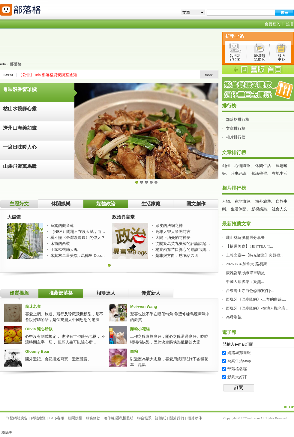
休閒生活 (263, 165)
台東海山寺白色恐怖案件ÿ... (250, 290)
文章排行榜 (235, 128)
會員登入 (272, 24)
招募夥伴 (195, 418)
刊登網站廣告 (17, 418)
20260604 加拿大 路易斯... (248, 264)
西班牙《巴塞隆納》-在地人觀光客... (257, 308)
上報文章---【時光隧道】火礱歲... (255, 255)
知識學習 (259, 173)
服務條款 (93, 418)
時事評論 (238, 173)
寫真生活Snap (239, 360)
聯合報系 (144, 418)
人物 (226, 201)
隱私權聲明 (125, 418)
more (209, 75)
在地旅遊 (242, 201)
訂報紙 (160, 418)
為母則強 (234, 317)
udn (3, 64)
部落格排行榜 (237, 119)
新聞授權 (75, 418)
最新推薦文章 (236, 223)
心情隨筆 (242, 165)
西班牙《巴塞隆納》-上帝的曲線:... (256, 299)
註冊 (290, 24)
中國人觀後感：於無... (245, 281)
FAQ (52, 418)
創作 (226, 165)
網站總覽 (38, 418)
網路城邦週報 (239, 352)
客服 (60, 418)
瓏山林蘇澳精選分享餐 (245, 237)
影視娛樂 (259, 209)
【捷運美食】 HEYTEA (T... (249, 246)
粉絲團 (7, 432)
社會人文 (279, 209)
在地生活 (279, 173)
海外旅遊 (263, 201)
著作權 (109, 418)
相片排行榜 (235, 137)
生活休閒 (238, 209)
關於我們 (177, 418)
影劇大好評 (237, 377)
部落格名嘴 (237, 369)
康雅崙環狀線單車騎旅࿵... (247, 273)
